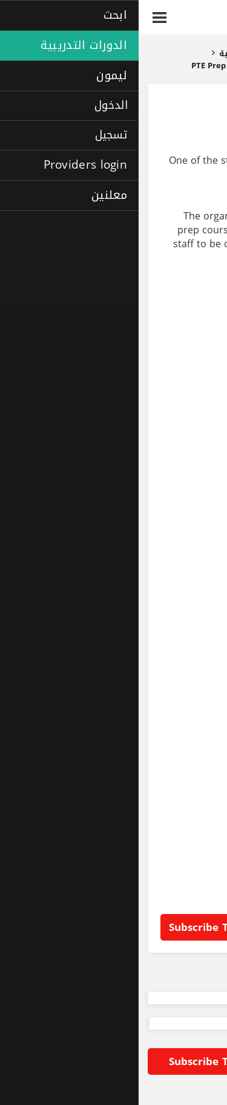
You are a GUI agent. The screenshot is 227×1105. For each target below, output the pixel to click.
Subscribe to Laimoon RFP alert (113, 927)
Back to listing (182, 972)
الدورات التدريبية (112, 54)
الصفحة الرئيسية (186, 54)
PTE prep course (85, 66)
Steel (193, 479)
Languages (179, 886)
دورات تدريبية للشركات (167, 66)
